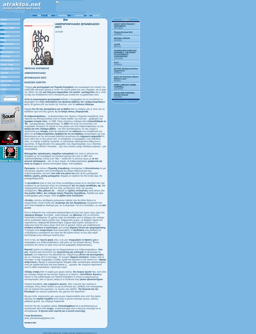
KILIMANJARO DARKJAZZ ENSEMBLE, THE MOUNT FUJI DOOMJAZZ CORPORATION (125, 53)
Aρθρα (4, 77)
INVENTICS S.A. (91, 333)
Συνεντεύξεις (7, 52)
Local (3, 32)
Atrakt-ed (5, 85)
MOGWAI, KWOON (122, 38)
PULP (116, 63)
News (3, 23)
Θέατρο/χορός (7, 60)
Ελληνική (5, 36)
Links (3, 89)
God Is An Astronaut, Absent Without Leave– (126, 78)
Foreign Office (7, 28)
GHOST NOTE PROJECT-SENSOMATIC (124, 25)
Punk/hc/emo (7, 44)
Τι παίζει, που (7, 68)
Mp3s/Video (6, 81)
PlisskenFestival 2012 (123, 32)
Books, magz (7, 64)
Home (4, 19)
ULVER (117, 44)
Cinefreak (5, 56)
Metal (3, 40)
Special (4, 73)
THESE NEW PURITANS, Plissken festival (124, 94)
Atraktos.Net (30, 323)
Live (3, 48)
